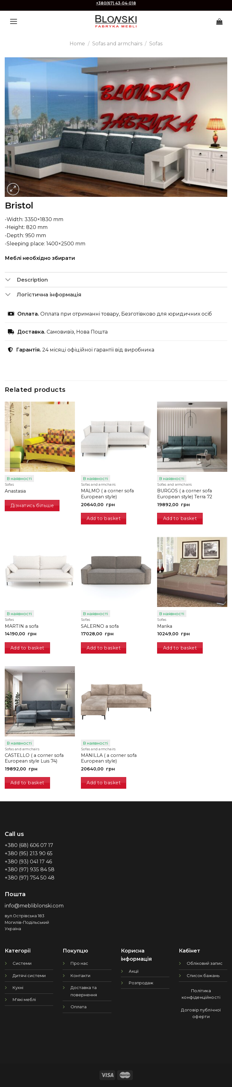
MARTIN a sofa (21, 626)
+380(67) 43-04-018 (116, 3)
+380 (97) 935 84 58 (29, 869)
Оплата (79, 1006)
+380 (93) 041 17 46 (28, 862)
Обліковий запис (205, 963)
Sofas (155, 44)
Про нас (79, 963)
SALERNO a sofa (100, 626)
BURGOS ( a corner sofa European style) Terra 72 (184, 494)
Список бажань (203, 975)
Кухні (18, 987)
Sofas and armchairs (117, 44)
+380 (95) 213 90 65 (29, 853)
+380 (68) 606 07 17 (29, 845)
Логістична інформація (43, 295)
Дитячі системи (29, 975)
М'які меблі (24, 999)
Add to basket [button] (104, 518)
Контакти (80, 975)
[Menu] (13, 21)
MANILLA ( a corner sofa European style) (109, 758)
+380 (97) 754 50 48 (29, 878)
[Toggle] (10, 280)
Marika (164, 626)
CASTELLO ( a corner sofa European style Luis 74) (34, 758)
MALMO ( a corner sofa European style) (107, 494)
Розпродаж (141, 982)
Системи (22, 963)
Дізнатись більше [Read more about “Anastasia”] (32, 505)
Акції (134, 971)
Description (26, 280)
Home (77, 44)
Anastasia (15, 491)
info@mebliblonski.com (34, 906)
